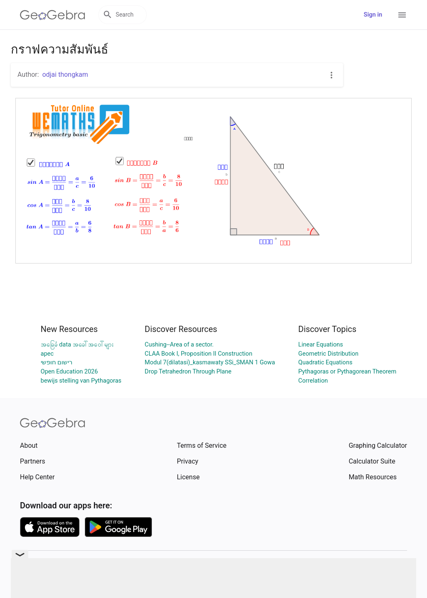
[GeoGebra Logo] (52, 15)
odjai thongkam (65, 74)
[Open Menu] (402, 15)
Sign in (373, 14)
